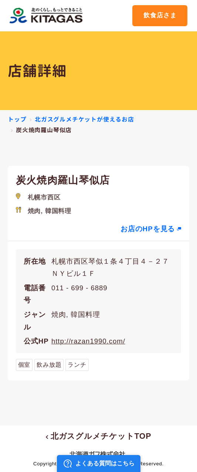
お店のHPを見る (147, 229)
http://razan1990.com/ (88, 341)
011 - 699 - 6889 (79, 288)
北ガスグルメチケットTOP (98, 436)
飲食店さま (160, 15)
